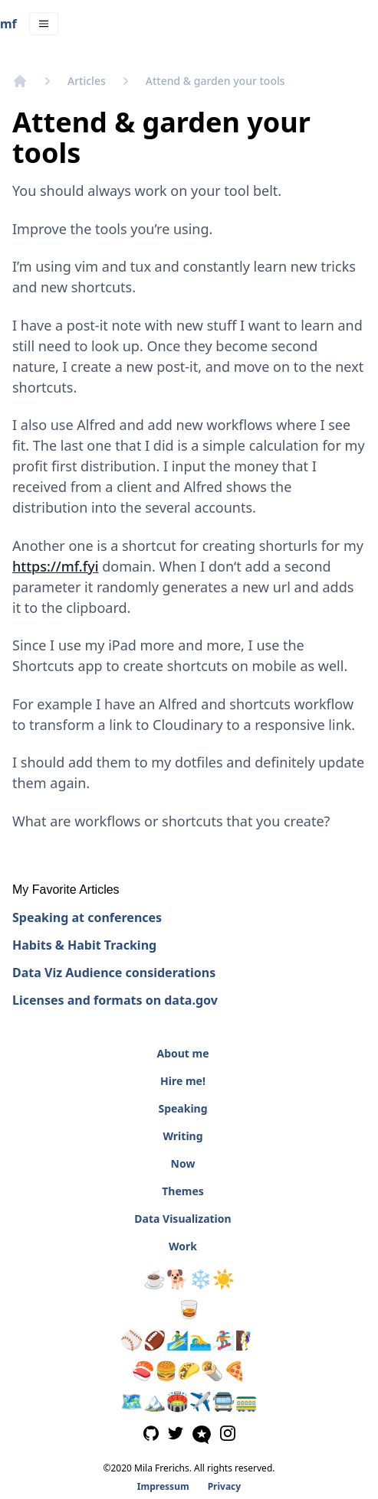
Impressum (163, 1486)
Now (183, 1163)
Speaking (182, 1108)
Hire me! (182, 1081)
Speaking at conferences (87, 917)
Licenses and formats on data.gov (115, 1000)
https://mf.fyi (55, 566)
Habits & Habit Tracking (84, 945)
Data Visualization (182, 1218)
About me (182, 1053)
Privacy (225, 1486)
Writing (182, 1136)
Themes (183, 1191)
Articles (86, 80)
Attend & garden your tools (215, 80)
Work (183, 1246)
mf (8, 23)
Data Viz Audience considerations (113, 972)
